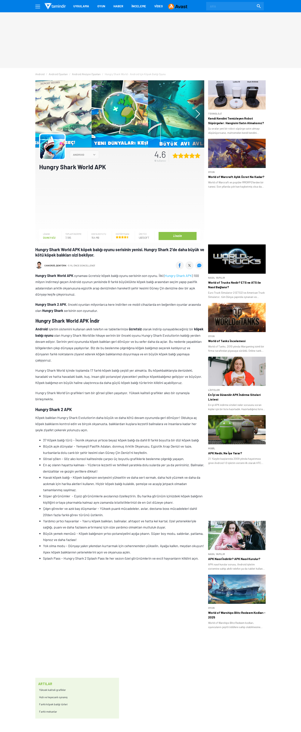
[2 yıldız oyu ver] (181, 155)
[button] (196, 114)
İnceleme (138, 6)
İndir (177, 236)
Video (158, 6)
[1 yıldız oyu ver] (175, 155)
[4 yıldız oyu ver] (192, 155)
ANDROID (78, 154)
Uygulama (81, 6)
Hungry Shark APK (178, 275)
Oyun (101, 6)
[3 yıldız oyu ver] (186, 155)
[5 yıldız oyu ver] (197, 155)
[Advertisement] (119, 203)
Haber (118, 6)
